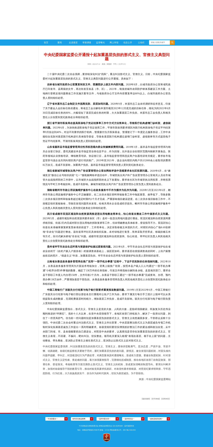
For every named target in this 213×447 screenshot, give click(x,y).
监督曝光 (100, 42)
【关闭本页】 (165, 399)
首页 (46, 42)
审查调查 (86, 42)
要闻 (59, 42)
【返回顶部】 (146, 399)
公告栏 (141, 42)
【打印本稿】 (156, 399)
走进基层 (73, 42)
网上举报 (114, 42)
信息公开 (127, 42)
